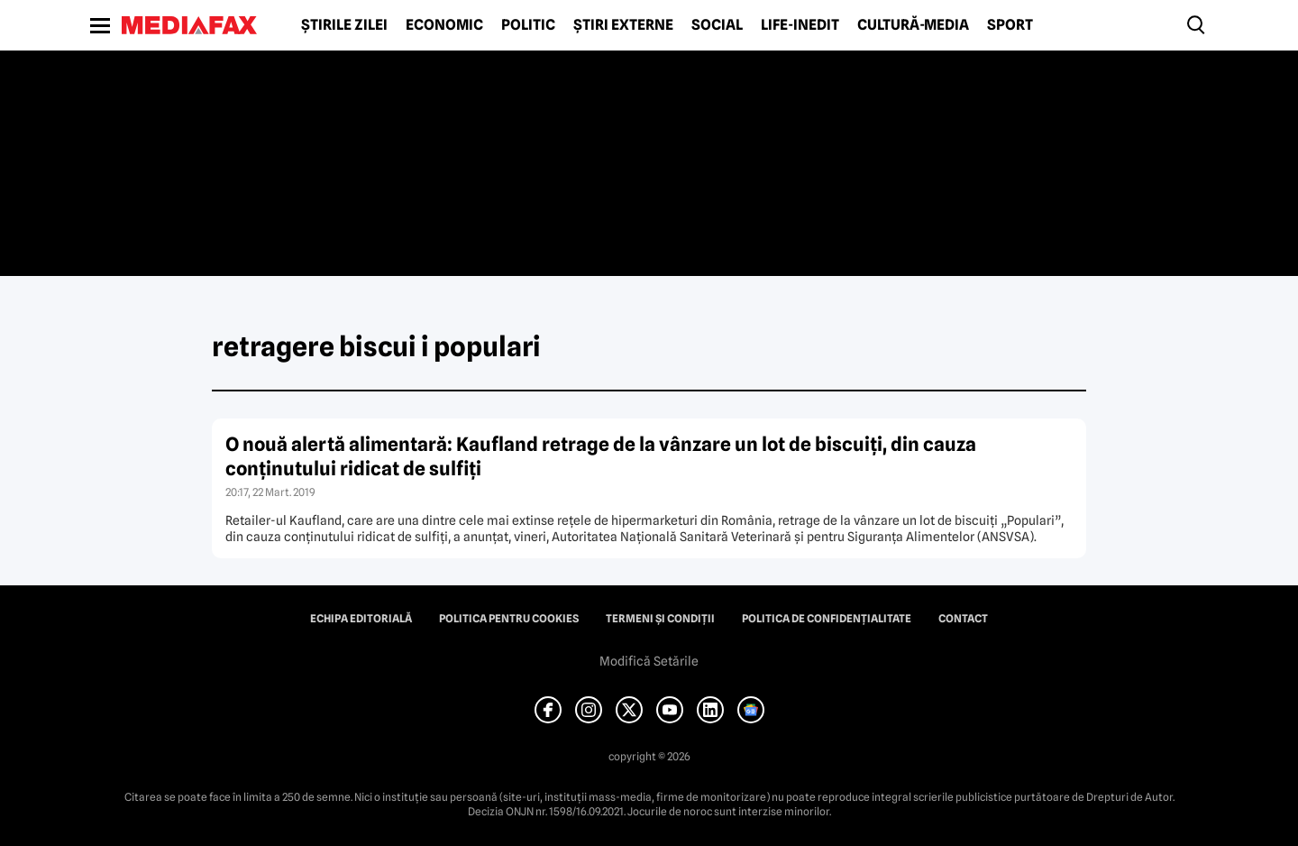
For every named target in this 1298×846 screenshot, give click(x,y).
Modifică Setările (649, 661)
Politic (528, 25)
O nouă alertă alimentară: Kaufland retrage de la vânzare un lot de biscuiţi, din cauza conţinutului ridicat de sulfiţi (600, 456)
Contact (963, 618)
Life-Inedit (800, 25)
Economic (444, 25)
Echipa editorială (361, 618)
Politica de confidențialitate (826, 618)
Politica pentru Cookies (509, 618)
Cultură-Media (913, 25)
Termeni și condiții (660, 618)
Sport (1010, 25)
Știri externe (623, 25)
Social (717, 25)
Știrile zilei (344, 25)
